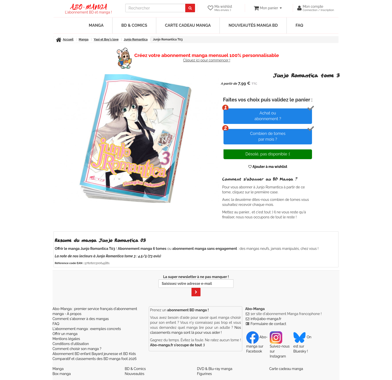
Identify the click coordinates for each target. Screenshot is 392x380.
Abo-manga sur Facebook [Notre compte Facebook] (257, 344)
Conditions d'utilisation (70, 344)
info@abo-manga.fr (265, 319)
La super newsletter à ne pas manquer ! (196, 285)
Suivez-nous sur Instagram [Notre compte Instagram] (280, 346)
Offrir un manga (65, 334)
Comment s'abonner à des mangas (80, 319)
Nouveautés (134, 374)
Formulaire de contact (268, 324)
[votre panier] (267, 8)
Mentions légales (66, 339)
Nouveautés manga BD (253, 25)
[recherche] (155, 8)
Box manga (61, 374)
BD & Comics (134, 25)
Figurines (204, 374)
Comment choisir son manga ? (76, 349)
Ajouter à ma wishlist (267, 167)
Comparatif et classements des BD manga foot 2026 (94, 359)
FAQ (299, 25)
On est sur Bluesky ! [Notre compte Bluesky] (302, 344)
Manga (96, 25)
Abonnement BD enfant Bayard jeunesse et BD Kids (94, 354)
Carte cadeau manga (188, 25)
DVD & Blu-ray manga (214, 369)
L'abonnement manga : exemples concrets (86, 329)
